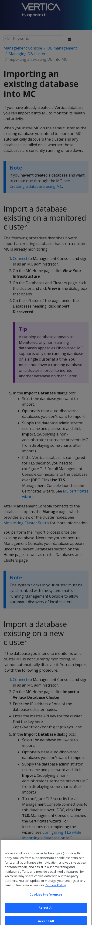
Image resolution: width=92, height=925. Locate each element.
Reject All (46, 910)
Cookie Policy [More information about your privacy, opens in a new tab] (55, 888)
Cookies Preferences (46, 897)
